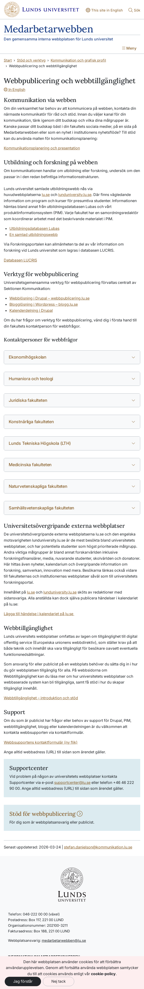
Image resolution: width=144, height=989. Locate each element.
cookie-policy (103, 973)
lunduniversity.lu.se (60, 592)
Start (8, 60)
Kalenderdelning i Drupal (31, 310)
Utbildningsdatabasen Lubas (34, 228)
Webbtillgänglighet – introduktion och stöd (41, 698)
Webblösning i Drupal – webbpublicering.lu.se (49, 298)
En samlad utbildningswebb (33, 234)
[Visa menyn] (129, 48)
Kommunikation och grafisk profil (78, 60)
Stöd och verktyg (31, 60)
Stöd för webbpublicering (45, 813)
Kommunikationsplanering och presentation (42, 148)
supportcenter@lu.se (72, 782)
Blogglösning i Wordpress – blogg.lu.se (43, 304)
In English (14, 89)
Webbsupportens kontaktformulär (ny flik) (41, 742)
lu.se (31, 592)
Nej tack (58, 981)
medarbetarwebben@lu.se (64, 940)
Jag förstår (23, 981)
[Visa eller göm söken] (134, 11)
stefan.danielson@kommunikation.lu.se (98, 847)
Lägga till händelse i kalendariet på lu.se (39, 613)
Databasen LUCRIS (20, 260)
